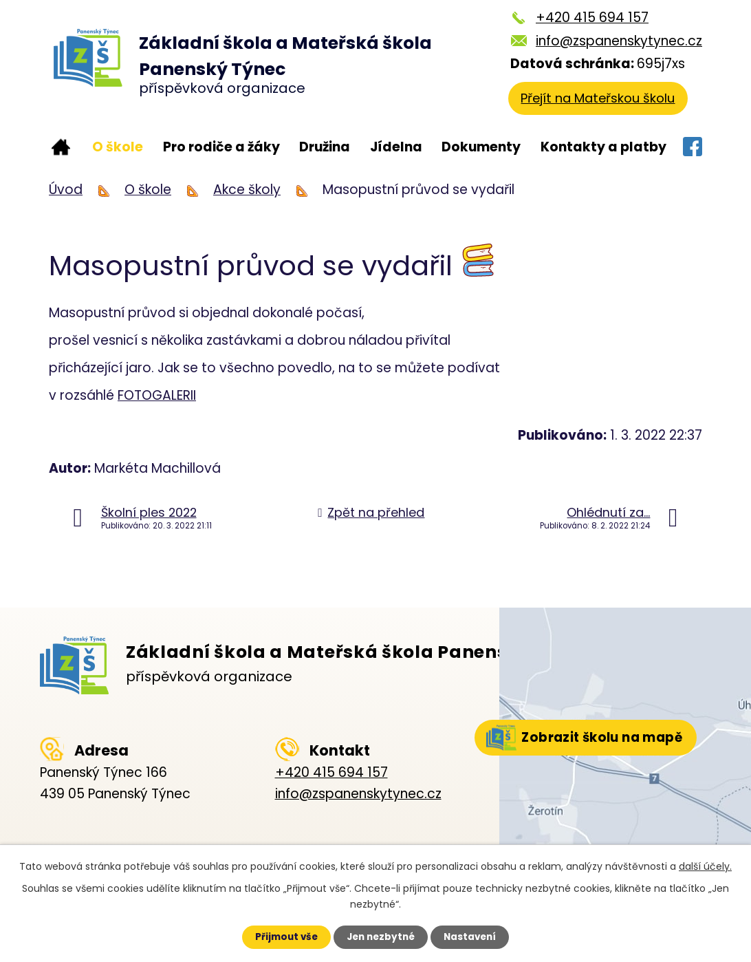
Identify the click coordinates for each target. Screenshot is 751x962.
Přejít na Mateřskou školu (600, 100)
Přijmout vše (280, 936)
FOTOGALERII (157, 395)
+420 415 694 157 (592, 17)
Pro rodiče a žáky (221, 147)
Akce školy (247, 189)
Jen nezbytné (381, 936)
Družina (324, 147)
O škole (117, 147)
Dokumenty (481, 147)
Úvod (61, 148)
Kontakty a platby (603, 147)
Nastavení (475, 936)
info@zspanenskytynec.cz (619, 41)
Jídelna (396, 147)
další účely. (705, 866)
